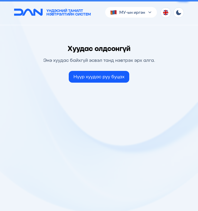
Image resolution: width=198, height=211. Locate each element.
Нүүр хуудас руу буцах (99, 76)
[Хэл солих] (165, 12)
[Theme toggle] (178, 12)
